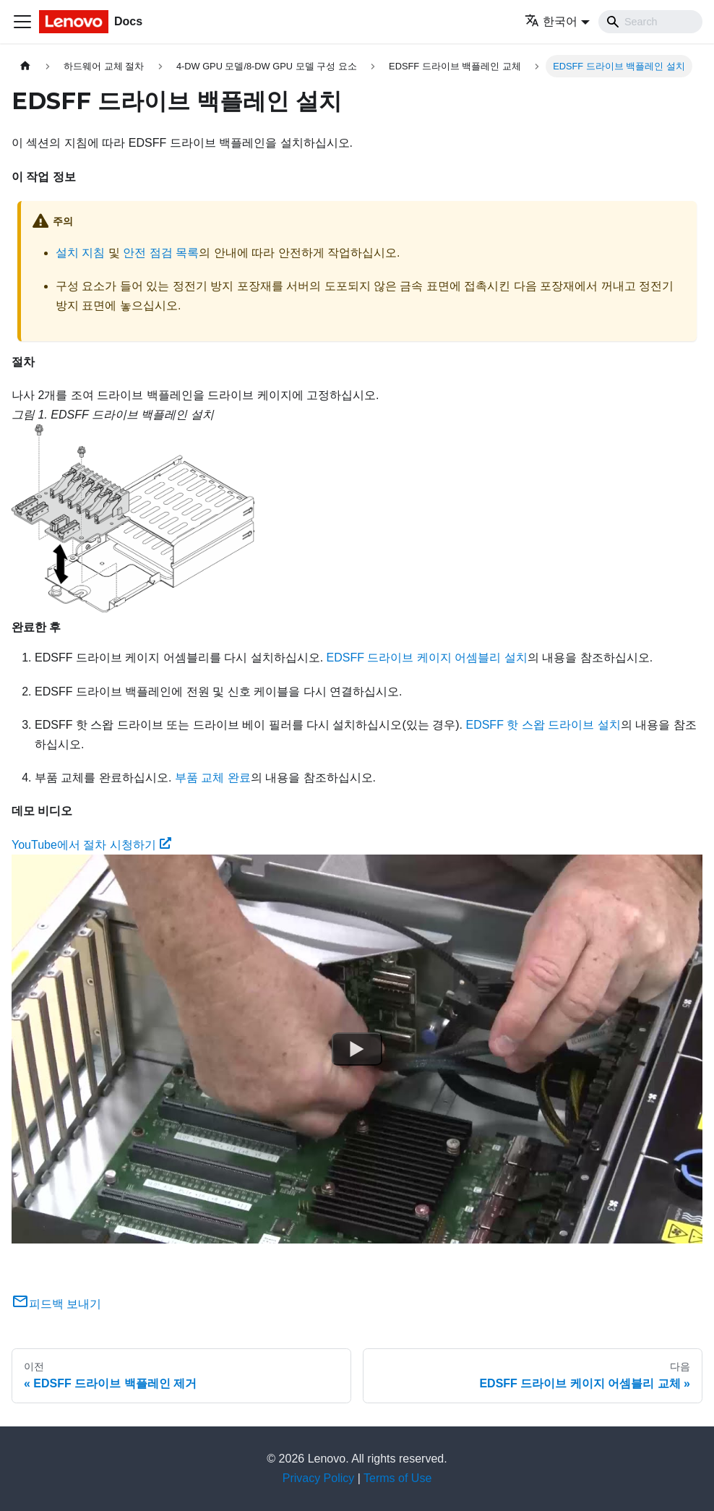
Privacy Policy (319, 1478)
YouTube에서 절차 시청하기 (91, 845)
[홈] (25, 66)
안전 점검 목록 (161, 253)
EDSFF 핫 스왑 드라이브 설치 (542, 725)
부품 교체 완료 (213, 777)
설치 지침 (80, 253)
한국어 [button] (551, 21)
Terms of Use (397, 1478)
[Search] (650, 21)
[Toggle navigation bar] (22, 22)
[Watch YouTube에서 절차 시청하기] (357, 1049)
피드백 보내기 (56, 1304)
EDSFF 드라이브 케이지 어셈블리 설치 (427, 657)
